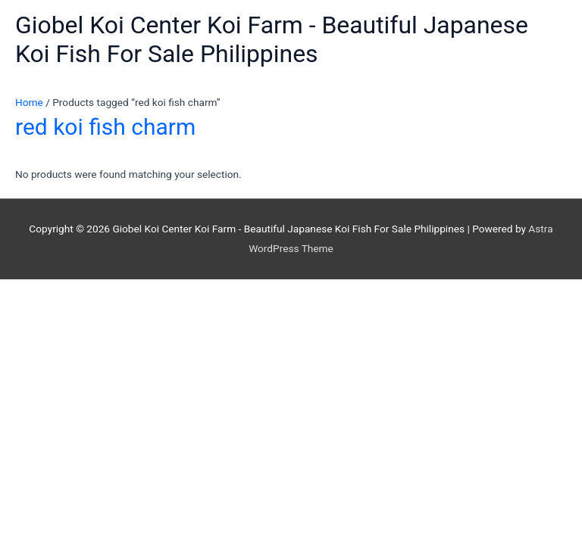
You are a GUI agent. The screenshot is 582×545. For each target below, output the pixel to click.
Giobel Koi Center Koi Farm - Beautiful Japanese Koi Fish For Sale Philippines (271, 39)
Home (29, 102)
